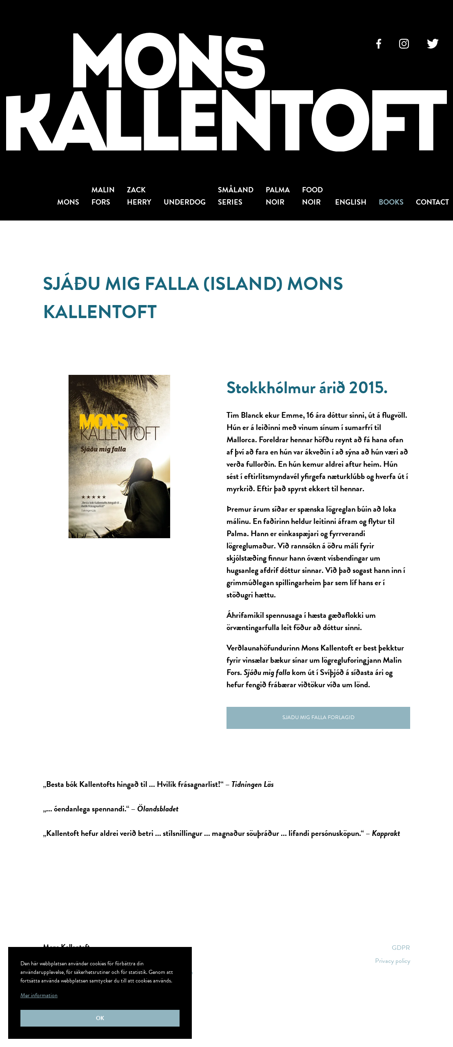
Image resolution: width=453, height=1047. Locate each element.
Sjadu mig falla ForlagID (318, 717)
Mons (68, 201)
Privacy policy (392, 961)
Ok (100, 1018)
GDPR (401, 948)
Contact (432, 201)
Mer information (39, 995)
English (350, 201)
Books (391, 201)
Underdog (185, 201)
